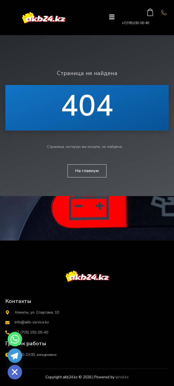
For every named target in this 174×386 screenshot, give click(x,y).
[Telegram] (15, 355)
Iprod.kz (122, 377)
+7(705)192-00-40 (135, 23)
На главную (87, 171)
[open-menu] (112, 17)
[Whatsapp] (15, 339)
